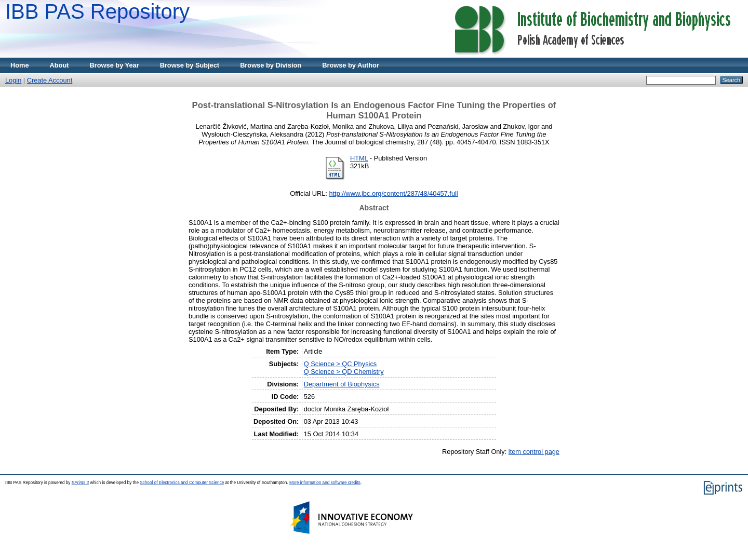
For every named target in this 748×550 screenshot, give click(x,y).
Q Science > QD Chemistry (344, 371)
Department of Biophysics (342, 384)
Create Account (50, 80)
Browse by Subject (190, 65)
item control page (534, 451)
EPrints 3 (80, 482)
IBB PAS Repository (97, 11)
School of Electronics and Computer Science (182, 482)
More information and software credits (324, 482)
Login (13, 80)
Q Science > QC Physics (340, 364)
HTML (359, 158)
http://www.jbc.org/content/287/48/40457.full (393, 193)
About (59, 65)
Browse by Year (114, 65)
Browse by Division (270, 65)
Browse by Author (350, 65)
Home (19, 65)
